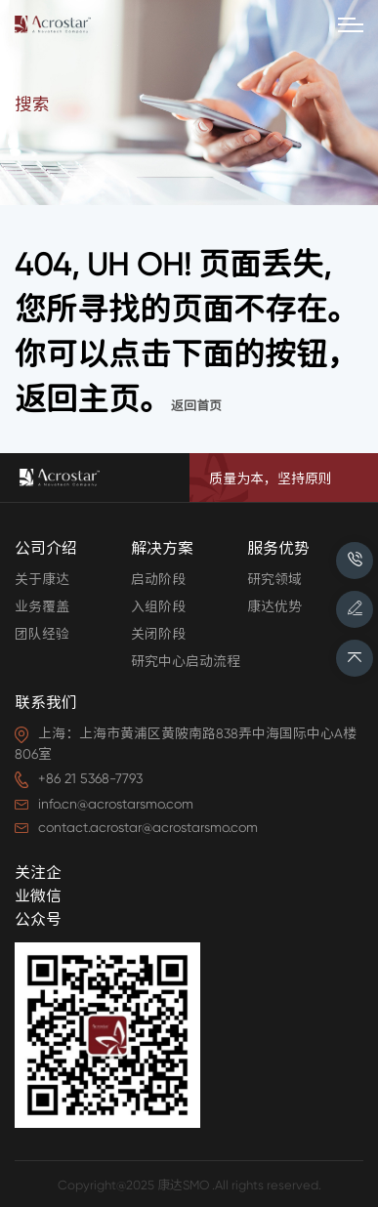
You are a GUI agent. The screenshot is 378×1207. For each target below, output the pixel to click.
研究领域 (274, 579)
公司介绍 (46, 548)
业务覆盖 (42, 606)
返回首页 (196, 405)
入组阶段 (158, 606)
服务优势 (278, 548)
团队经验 (42, 634)
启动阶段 (158, 579)
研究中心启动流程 (185, 661)
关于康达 (42, 579)
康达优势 (274, 606)
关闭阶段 (158, 634)
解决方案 (162, 548)
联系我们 (46, 702)
